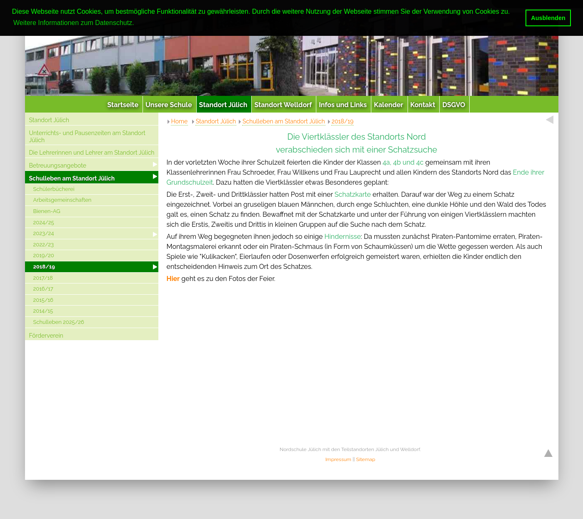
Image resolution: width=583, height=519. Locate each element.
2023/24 (43, 233)
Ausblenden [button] (548, 18)
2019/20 (43, 255)
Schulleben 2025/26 (58, 322)
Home (179, 121)
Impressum (338, 459)
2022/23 (43, 244)
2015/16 (43, 300)
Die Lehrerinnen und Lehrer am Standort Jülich (92, 152)
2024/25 (43, 222)
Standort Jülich (49, 120)
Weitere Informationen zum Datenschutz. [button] (73, 22)
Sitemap (365, 459)
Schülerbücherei (54, 189)
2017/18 (43, 278)
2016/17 (43, 289)
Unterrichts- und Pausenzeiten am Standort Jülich (87, 136)
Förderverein (46, 335)
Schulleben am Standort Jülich (72, 178)
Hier (173, 279)
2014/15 (43, 311)
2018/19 (44, 266)
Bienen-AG (46, 211)
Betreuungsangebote (58, 165)
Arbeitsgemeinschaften (62, 200)
